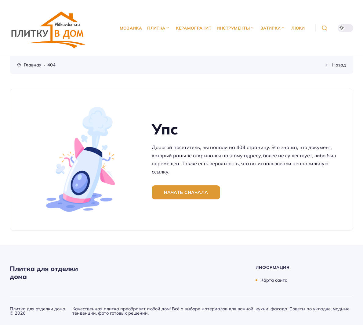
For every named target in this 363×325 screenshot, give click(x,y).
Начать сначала (186, 192)
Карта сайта (274, 280)
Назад (339, 65)
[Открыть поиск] (324, 27)
